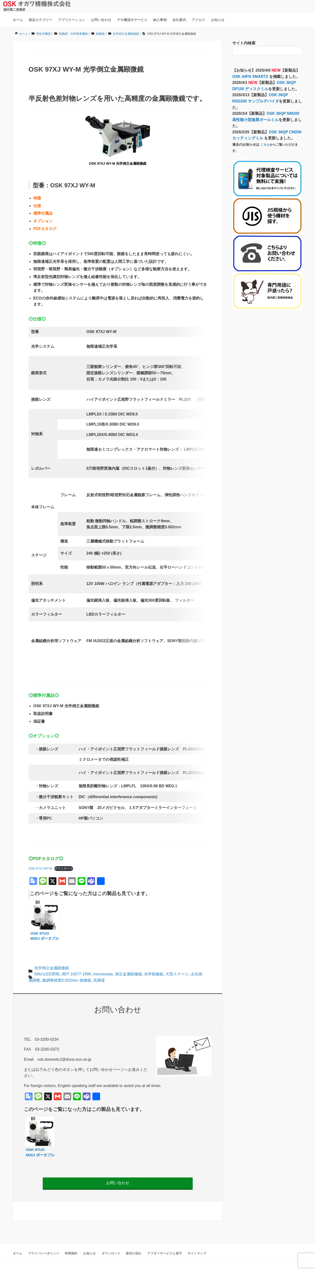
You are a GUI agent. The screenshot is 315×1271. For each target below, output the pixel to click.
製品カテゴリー (40, 20)
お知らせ (218, 20)
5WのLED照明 (46, 963)
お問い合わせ (101, 20)
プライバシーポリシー (43, 1242)
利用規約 (71, 1242)
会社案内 (179, 20)
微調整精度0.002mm (60, 969)
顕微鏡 (85, 969)
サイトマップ (196, 1242)
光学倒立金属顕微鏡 (51, 956)
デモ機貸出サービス (132, 20)
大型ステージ (177, 963)
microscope (103, 963)
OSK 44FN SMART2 (250, 77)
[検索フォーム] (262, 51)
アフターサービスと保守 (164, 1242)
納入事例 (160, 20)
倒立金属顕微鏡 (128, 963)
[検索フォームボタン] (298, 50)
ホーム (18, 20)
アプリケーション (71, 20)
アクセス (198, 20)
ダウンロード (63, 857)
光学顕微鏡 (153, 963)
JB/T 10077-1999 (76, 963)
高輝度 (99, 969)
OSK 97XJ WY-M (40, 857)
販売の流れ (134, 1242)
